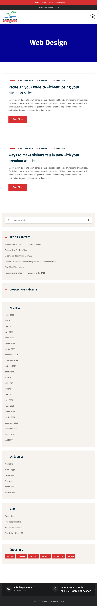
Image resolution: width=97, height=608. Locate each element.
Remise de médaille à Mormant (18, 251)
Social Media (10, 487)
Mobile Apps (10, 470)
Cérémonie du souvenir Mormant (18, 256)
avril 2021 (9, 401)
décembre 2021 (11, 355)
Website (71, 557)
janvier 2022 (10, 349)
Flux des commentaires (15, 528)
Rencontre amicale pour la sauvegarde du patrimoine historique (31, 262)
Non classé (9, 481)
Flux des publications (13, 522)
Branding (10, 557)
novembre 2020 (11, 429)
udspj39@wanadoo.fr (24, 589)
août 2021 (9, 378)
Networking (9, 476)
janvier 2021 (10, 418)
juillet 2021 (9, 384)
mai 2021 (9, 395)
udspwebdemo (26, 82)
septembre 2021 (12, 372)
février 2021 (10, 412)
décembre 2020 (11, 423)
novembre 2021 (11, 361)
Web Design (60, 82)
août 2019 (9, 440)
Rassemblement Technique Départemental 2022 (25, 273)
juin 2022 (8, 321)
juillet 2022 (9, 315)
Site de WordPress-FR (14, 534)
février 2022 (10, 344)
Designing (33, 557)
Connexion (9, 517)
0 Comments (44, 82)
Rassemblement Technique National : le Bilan (23, 245)
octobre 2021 (10, 367)
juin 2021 (8, 389)
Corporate (21, 557)
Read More (18, 120)
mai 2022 (9, 327)
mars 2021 (9, 406)
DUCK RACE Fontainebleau (16, 268)
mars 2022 (9, 338)
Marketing (9, 464)
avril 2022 (9, 332)
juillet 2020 (9, 435)
